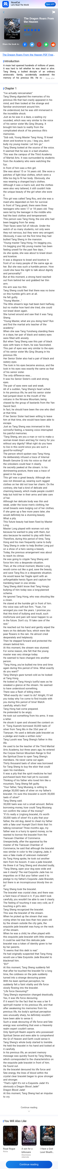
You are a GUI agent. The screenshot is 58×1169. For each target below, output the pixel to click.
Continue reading (29, 1164)
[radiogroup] (32, 30)
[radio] (25, 30)
